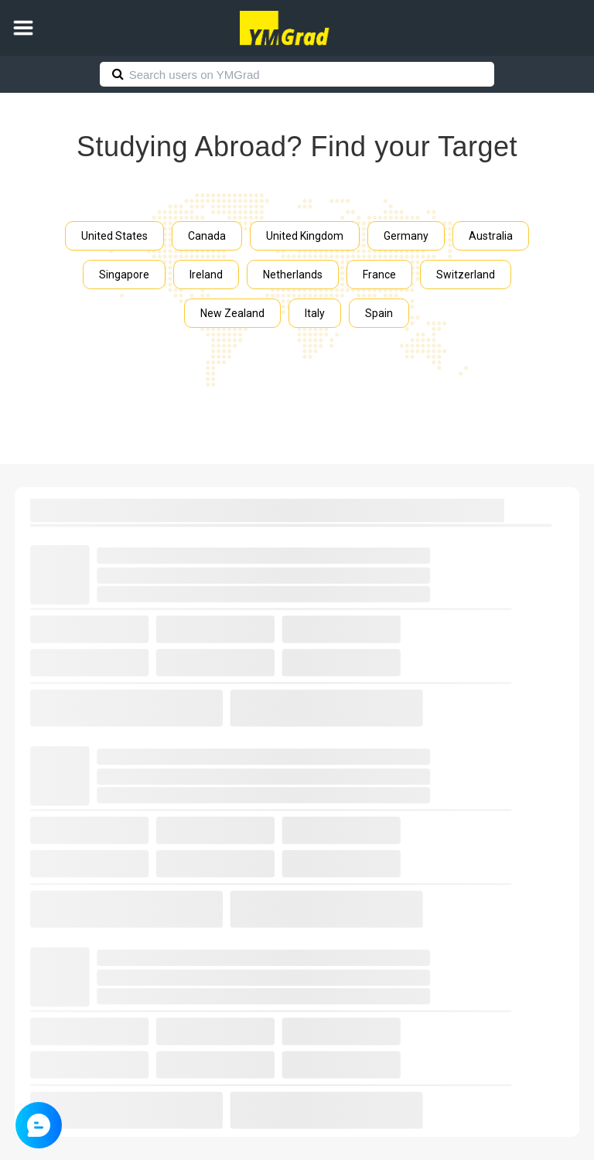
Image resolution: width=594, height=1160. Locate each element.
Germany (406, 236)
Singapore (124, 274)
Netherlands (293, 274)
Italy (315, 313)
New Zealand (232, 313)
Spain (379, 313)
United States (114, 236)
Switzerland (465, 274)
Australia (491, 236)
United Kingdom (304, 236)
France (379, 274)
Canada (207, 236)
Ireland (206, 274)
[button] (23, 27)
